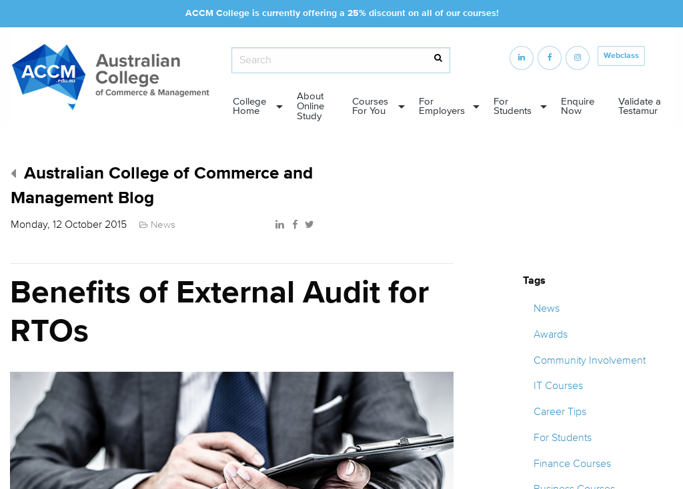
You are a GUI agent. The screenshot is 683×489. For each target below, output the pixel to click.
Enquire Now (577, 106)
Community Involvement (590, 360)
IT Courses (558, 385)
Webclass (621, 56)
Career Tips (560, 411)
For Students (513, 106)
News (547, 308)
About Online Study (310, 106)
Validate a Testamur (639, 106)
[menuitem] (253, 107)
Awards (551, 334)
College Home (249, 106)
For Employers (442, 106)
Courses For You (370, 106)
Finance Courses (572, 463)
